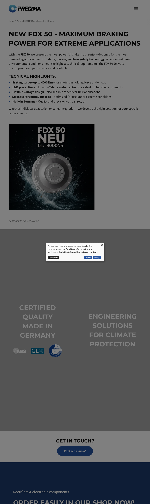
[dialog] (75, 252)
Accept (97, 257)
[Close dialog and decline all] (102, 244)
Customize (53, 257)
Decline (88, 257)
